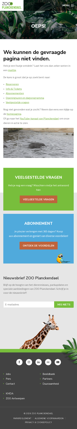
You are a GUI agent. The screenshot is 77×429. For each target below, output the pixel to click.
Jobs (8, 374)
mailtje (12, 70)
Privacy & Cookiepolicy (38, 422)
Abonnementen (15, 93)
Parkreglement (22, 418)
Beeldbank (49, 374)
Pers (40, 17)
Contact (10, 383)
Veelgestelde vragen (17, 102)
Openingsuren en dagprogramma (25, 97)
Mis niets (63, 304)
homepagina (14, 114)
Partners (47, 378)
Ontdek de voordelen (38, 245)
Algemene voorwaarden (49, 418)
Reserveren (12, 84)
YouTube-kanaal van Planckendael (39, 118)
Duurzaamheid (51, 383)
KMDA (9, 393)
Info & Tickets (14, 88)
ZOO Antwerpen (15, 398)
